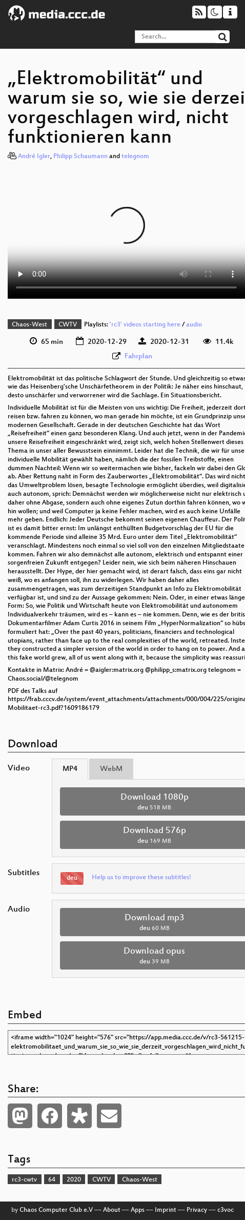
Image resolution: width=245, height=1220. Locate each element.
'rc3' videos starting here (145, 324)
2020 (74, 1180)
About (111, 1210)
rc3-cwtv (24, 1180)
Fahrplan (138, 356)
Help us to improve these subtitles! (141, 877)
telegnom (135, 156)
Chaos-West (29, 324)
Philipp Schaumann (80, 156)
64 (51, 1180)
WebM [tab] (111, 769)
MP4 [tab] (70, 769)
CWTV (67, 324)
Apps (138, 1210)
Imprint (165, 1210)
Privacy (197, 1210)
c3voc (225, 1210)
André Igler (34, 156)
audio (194, 324)
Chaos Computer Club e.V (56, 1210)
